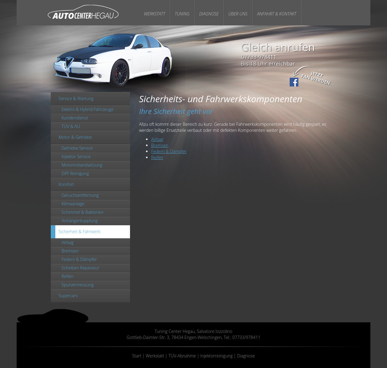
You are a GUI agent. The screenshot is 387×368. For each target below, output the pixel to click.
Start (136, 356)
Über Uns (237, 14)
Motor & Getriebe (75, 137)
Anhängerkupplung (80, 220)
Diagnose (209, 14)
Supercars (68, 295)
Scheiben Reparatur (80, 268)
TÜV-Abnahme (182, 356)
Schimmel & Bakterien (82, 212)
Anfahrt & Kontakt (276, 14)
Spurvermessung (78, 285)
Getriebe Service (77, 148)
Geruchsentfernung (80, 195)
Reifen (67, 276)
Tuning (182, 14)
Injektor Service (76, 156)
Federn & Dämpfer (79, 259)
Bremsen (70, 251)
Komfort (66, 184)
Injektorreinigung (216, 356)
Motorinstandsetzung (82, 165)
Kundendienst (75, 118)
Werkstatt (154, 14)
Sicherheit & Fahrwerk (79, 231)
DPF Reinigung (75, 173)
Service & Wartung (76, 98)
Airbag (68, 242)
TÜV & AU (71, 126)
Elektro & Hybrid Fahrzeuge (88, 109)
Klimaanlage (73, 204)
